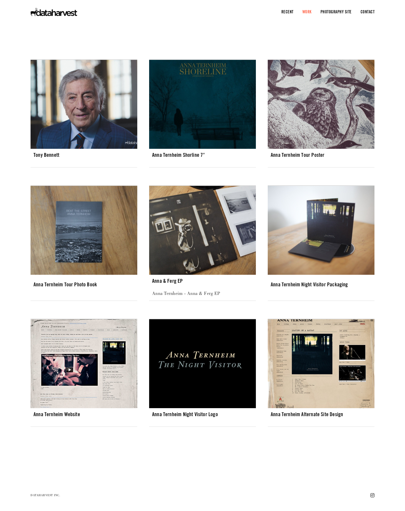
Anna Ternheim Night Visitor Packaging (309, 284)
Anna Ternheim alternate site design (307, 414)
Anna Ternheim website (57, 414)
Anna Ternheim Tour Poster (298, 155)
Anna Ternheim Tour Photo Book (65, 284)
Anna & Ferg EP (167, 281)
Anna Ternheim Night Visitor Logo (185, 414)
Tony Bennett (46, 155)
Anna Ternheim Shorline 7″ (178, 155)
